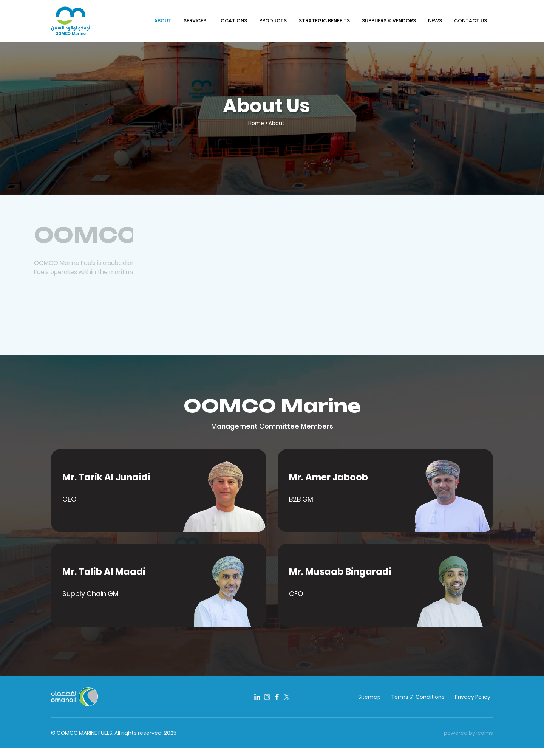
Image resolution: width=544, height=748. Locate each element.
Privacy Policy (472, 697)
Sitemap (369, 697)
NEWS (435, 20)
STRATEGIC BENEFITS (324, 20)
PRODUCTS (273, 20)
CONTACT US (470, 20)
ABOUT (163, 20)
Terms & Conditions (418, 697)
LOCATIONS (232, 20)
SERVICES (195, 20)
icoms (484, 733)
